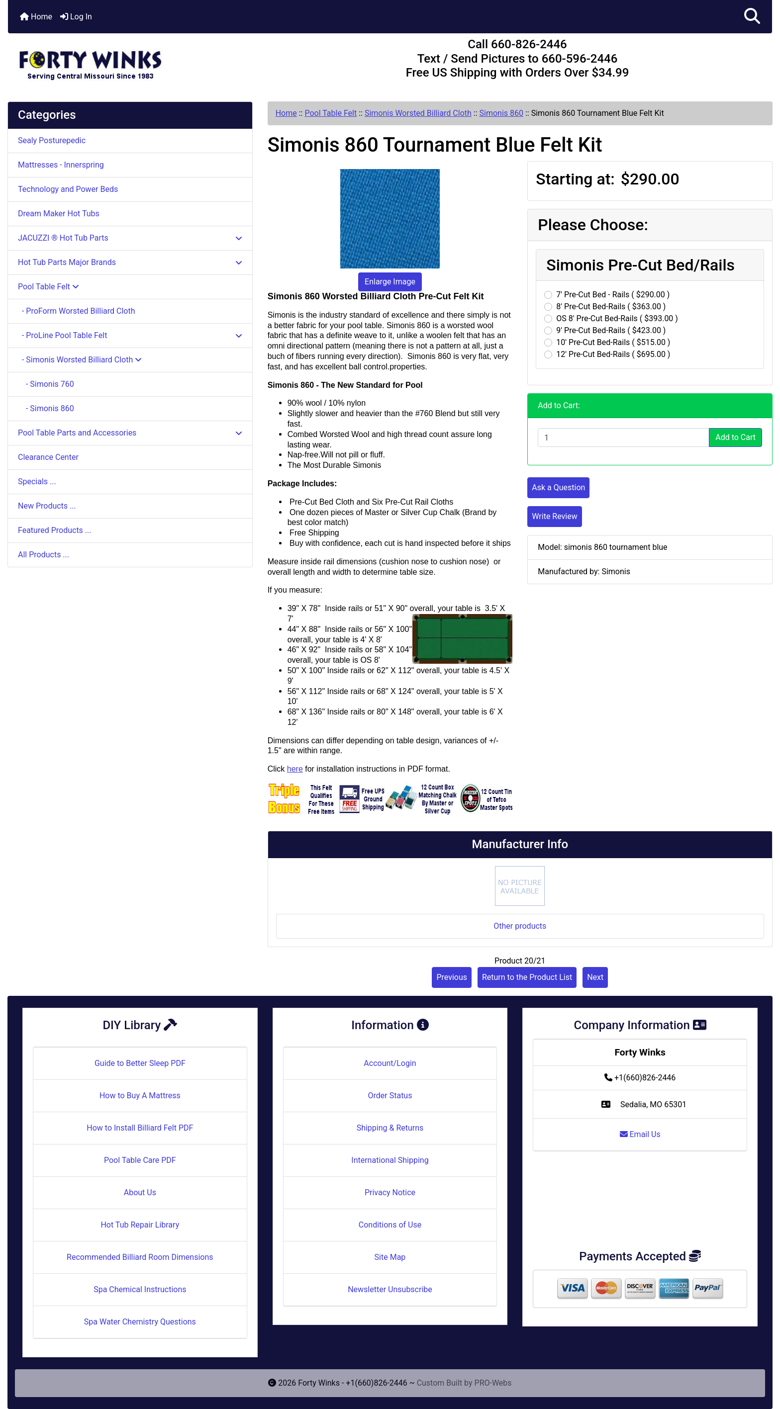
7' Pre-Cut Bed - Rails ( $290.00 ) (613, 294)
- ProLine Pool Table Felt (130, 335)
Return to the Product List (527, 977)
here (295, 769)
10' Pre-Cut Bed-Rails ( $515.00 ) (613, 342)
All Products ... (43, 554)
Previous (451, 977)
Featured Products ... (55, 530)
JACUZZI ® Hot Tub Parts (130, 238)
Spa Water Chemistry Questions (140, 1321)
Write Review (554, 516)
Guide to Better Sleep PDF (140, 1063)
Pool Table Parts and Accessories (130, 433)
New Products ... (47, 506)
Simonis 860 (501, 113)
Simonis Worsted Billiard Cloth (418, 113)
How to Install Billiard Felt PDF (140, 1128)
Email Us (640, 1134)
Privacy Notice (390, 1192)
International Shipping (389, 1160)
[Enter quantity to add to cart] (623, 437)
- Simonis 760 (46, 384)
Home (36, 16)
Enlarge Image (390, 281)
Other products (519, 926)
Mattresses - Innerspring (61, 165)
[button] (752, 16)
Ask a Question (558, 487)
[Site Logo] (135, 61)
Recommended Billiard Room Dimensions (140, 1257)
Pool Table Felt (330, 113)
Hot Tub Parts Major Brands (130, 262)
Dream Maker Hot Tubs (58, 213)
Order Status (390, 1095)
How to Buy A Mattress (140, 1095)
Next (595, 977)
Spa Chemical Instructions (140, 1289)
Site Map (390, 1257)
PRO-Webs (493, 1383)
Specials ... (37, 481)
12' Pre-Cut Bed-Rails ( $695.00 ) (613, 354)
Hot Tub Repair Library (139, 1225)
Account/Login (390, 1063)
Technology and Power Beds (68, 189)
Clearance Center (48, 457)
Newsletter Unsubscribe (390, 1289)
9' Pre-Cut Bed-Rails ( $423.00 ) (611, 330)
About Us (140, 1192)
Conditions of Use (390, 1225)
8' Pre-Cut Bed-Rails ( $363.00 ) (611, 306)
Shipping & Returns (390, 1128)
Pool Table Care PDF (140, 1160)
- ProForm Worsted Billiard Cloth (76, 311)
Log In (76, 16)
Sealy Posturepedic (52, 140)
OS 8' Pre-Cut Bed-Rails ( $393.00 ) (617, 318)
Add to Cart (735, 437)
